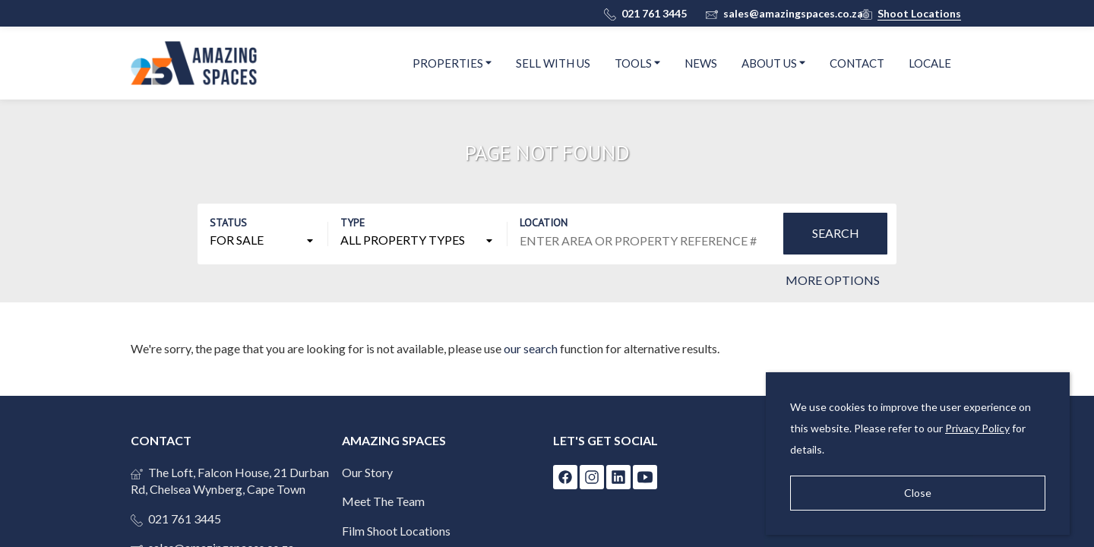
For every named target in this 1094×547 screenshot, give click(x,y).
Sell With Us (553, 63)
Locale (930, 63)
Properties (452, 62)
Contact (857, 63)
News (701, 63)
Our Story (367, 472)
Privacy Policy (977, 428)
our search (531, 348)
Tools (637, 62)
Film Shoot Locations (396, 530)
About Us (773, 62)
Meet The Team (383, 501)
